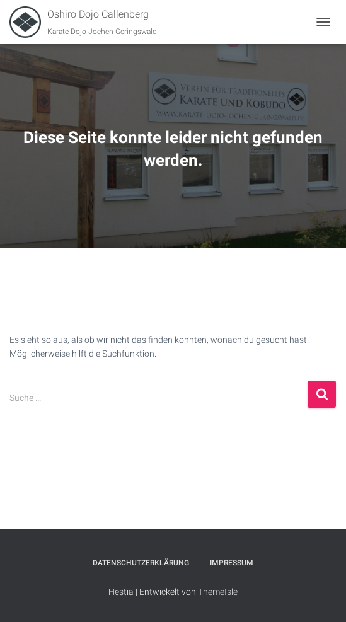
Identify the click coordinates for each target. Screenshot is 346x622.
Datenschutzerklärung (141, 562)
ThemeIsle (218, 592)
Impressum (231, 562)
